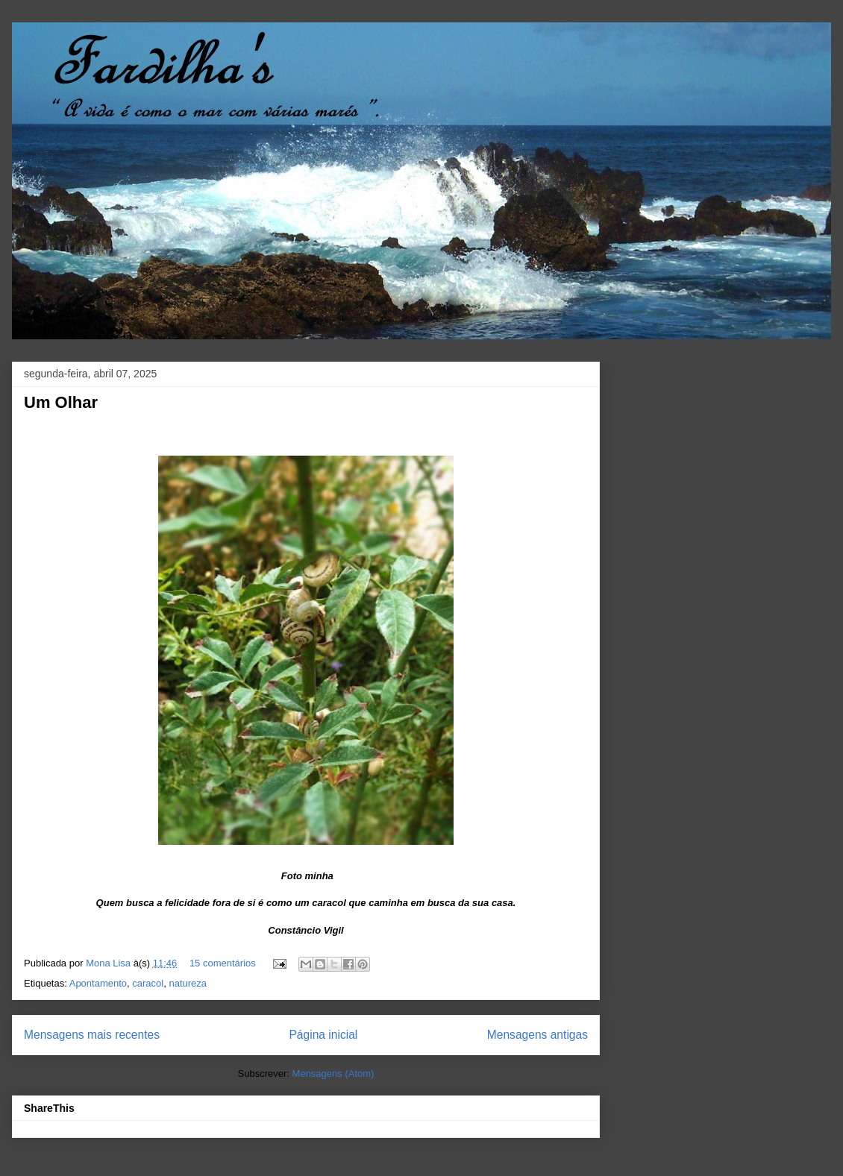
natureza (188, 983)
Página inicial (323, 1034)
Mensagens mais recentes (92, 1034)
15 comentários (222, 963)
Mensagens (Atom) (333, 1073)
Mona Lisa (110, 963)
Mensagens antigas (537, 1034)
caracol (147, 983)
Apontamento (98, 983)
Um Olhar (61, 402)
